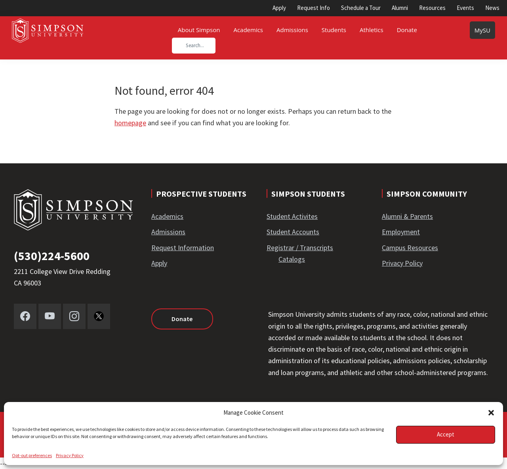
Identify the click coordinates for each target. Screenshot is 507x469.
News (492, 7)
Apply (279, 7)
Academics (167, 216)
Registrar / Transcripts (300, 247)
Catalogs (291, 259)
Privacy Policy (70, 455)
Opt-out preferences (32, 455)
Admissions (168, 231)
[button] (491, 413)
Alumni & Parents (407, 216)
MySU (482, 30)
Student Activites (292, 216)
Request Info (313, 7)
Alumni (400, 7)
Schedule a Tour (361, 7)
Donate (180, 319)
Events (465, 7)
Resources (432, 7)
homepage (130, 122)
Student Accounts (293, 231)
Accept (445, 434)
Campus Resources (410, 247)
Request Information (182, 247)
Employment (401, 231)
